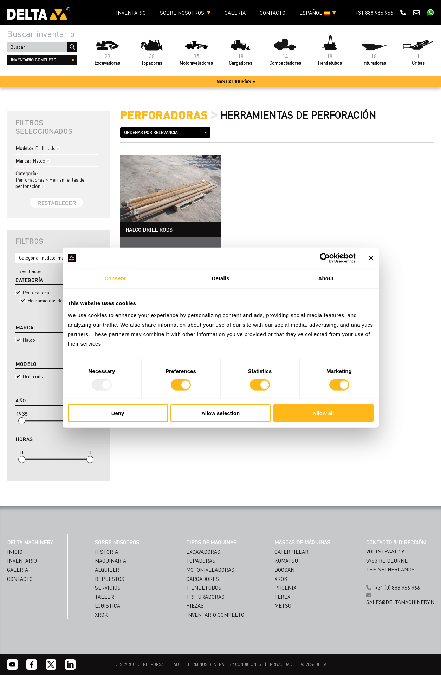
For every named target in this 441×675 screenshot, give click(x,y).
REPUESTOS (109, 578)
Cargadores (202, 578)
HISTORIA (106, 551)
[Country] (280, 633)
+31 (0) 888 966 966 (397, 587)
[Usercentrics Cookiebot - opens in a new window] (325, 258)
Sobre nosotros (182, 12)
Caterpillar (291, 551)
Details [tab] (220, 278)
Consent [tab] (115, 278)
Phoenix (285, 587)
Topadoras (200, 560)
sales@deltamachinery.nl (401, 601)
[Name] (280, 605)
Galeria (235, 12)
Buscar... (72, 47)
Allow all (323, 413)
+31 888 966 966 (374, 12)
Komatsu (286, 560)
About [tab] (326, 278)
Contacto (272, 12)
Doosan (284, 569)
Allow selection (220, 413)
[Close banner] (371, 258)
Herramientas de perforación (58, 300)
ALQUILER (107, 569)
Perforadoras (56, 292)
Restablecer (56, 203)
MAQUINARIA (110, 560)
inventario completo (33, 60)
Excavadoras (203, 551)
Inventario (131, 12)
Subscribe (280, 651)
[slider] (21, 420)
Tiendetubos (203, 587)
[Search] (56, 258)
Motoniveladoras (210, 569)
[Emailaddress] (280, 619)
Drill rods (56, 376)
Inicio (14, 551)
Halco (56, 339)
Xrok (280, 578)
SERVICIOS (108, 587)
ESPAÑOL (314, 12)
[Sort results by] (165, 132)
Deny (117, 413)
